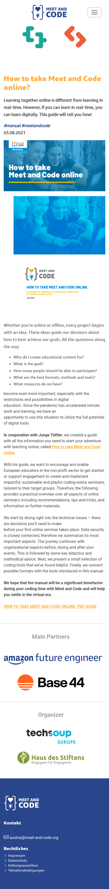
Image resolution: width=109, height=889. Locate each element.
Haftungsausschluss (21, 865)
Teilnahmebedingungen (24, 870)
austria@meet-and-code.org (34, 837)
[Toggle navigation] (94, 12)
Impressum (14, 855)
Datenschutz (15, 860)
